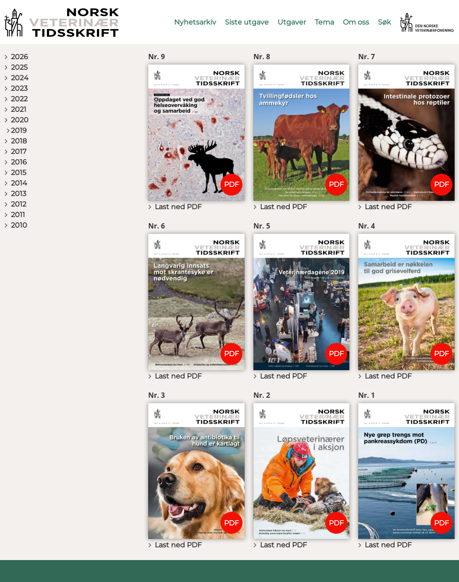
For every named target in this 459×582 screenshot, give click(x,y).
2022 (19, 99)
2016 (19, 162)
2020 (19, 120)
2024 (19, 78)
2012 (18, 204)
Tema (324, 22)
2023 (19, 88)
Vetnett (413, 16)
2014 (19, 183)
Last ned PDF (178, 207)
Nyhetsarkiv (195, 22)
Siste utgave (247, 22)
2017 (18, 151)
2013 (18, 193)
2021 (18, 109)
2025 (19, 67)
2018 (19, 141)
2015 (18, 172)
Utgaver (292, 22)
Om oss (356, 22)
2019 (19, 130)
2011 (18, 215)
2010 (19, 225)
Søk (384, 22)
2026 (19, 57)
